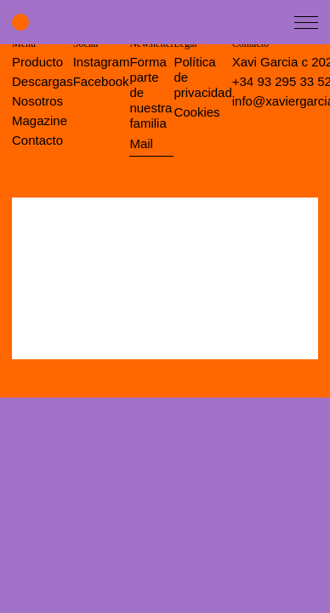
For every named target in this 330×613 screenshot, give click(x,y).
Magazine (39, 120)
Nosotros (37, 101)
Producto (37, 61)
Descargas (42, 81)
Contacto (37, 140)
